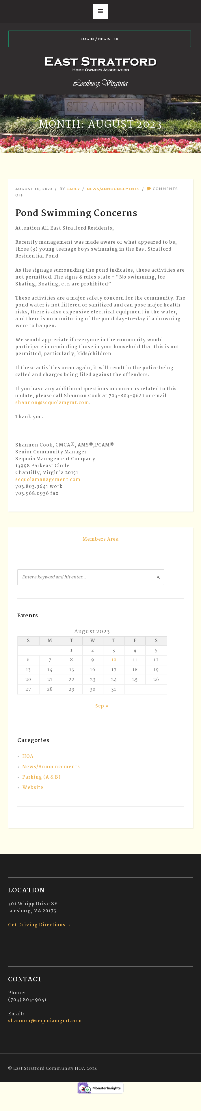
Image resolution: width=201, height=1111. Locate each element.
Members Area (101, 539)
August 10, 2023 (34, 189)
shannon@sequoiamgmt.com (52, 402)
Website (32, 787)
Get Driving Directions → (39, 925)
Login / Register (100, 39)
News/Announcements (113, 189)
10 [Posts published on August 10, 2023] (114, 660)
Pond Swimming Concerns (76, 213)
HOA (28, 756)
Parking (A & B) (41, 777)
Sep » (102, 706)
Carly (73, 189)
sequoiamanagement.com (48, 479)
